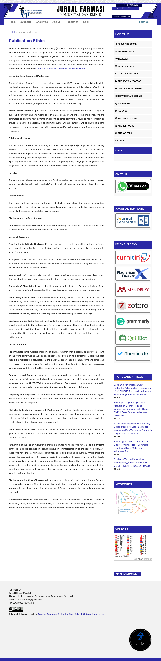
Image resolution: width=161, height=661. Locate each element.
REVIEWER (122, 59)
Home (12, 22)
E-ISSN (118, 150)
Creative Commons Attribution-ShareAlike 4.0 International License (71, 614)
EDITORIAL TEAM (124, 51)
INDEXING (121, 111)
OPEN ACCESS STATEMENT (129, 89)
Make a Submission (127, 574)
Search (144, 22)
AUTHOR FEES (123, 133)
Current (25, 22)
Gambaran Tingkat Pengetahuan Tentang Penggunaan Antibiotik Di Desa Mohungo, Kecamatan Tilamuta (132, 462)
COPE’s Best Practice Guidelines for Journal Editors (60, 68)
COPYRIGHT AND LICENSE (129, 96)
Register (73, 22)
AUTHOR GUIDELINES (126, 118)
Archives (42, 22)
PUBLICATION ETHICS (126, 74)
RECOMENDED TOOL (126, 244)
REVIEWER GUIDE (125, 66)
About (56, 22)
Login (86, 22)
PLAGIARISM (122, 103)
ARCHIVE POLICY (124, 126)
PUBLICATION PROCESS (128, 81)
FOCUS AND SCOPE (126, 44)
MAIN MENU (122, 33)
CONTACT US (122, 141)
